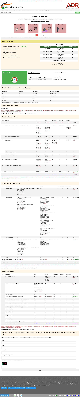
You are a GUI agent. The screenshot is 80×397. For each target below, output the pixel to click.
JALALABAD (25, 37)
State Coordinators (17, 387)
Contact (23, 387)
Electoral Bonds (37, 10)
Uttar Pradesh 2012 (9, 37)
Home (2, 10)
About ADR (69, 10)
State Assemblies (14, 10)
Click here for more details (59, 60)
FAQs (34, 387)
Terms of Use (29, 387)
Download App (52, 395)
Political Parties (29, 10)
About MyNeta (76, 10)
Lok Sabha (7, 10)
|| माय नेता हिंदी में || (45, 10)
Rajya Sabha (22, 10)
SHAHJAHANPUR (18, 37)
